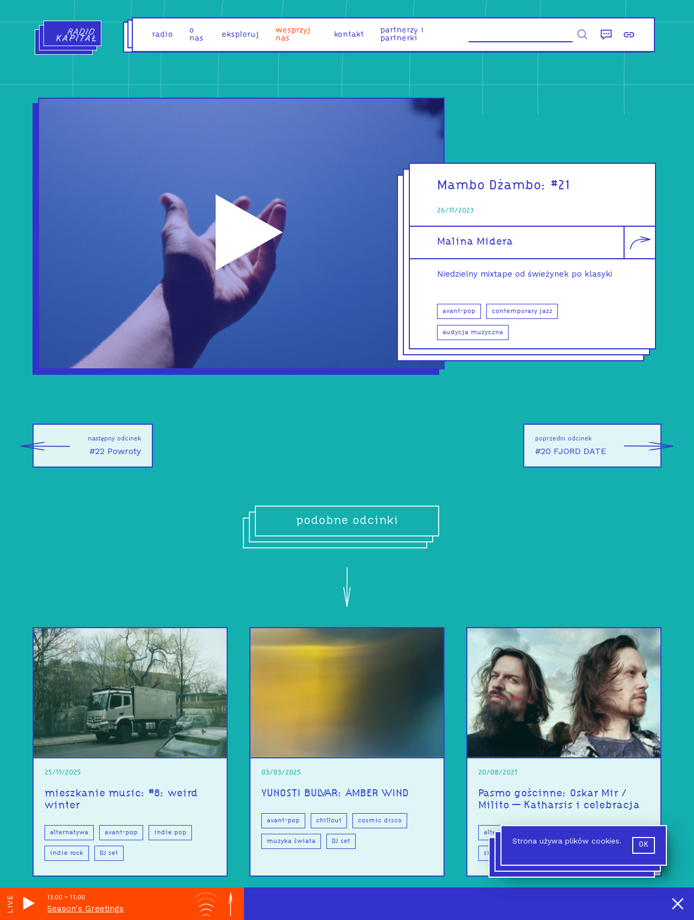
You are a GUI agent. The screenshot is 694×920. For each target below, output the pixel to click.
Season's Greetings (85, 908)
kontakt (349, 35)
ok (643, 844)
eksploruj (240, 35)
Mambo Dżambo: (494, 185)
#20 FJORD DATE (598, 445)
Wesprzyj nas (293, 34)
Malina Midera (475, 242)
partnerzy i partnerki (402, 34)
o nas (196, 34)
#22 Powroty (87, 445)
